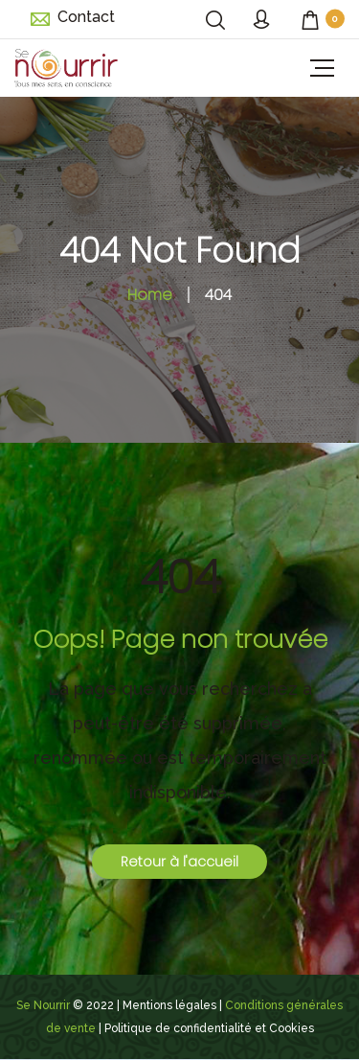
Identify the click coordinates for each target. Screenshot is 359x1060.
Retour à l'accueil (179, 861)
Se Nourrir (43, 1005)
